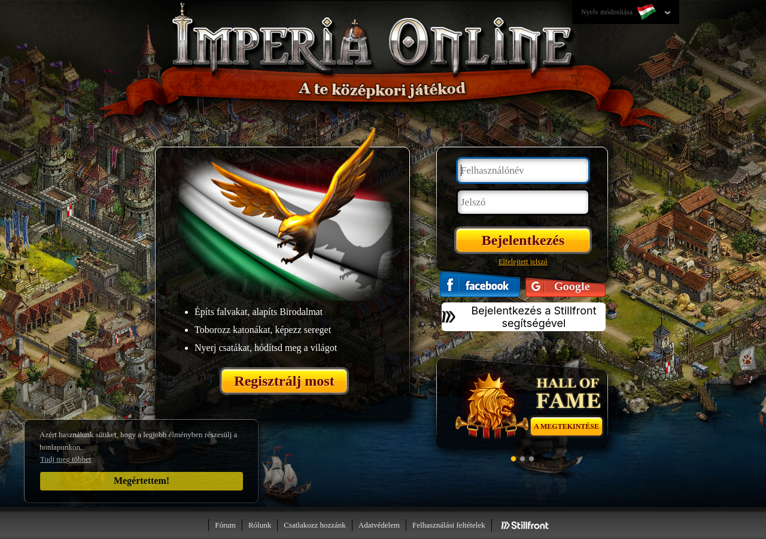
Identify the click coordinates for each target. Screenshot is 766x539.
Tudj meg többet (65, 459)
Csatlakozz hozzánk (315, 524)
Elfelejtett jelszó (523, 262)
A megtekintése (566, 426)
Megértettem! (141, 481)
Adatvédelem (379, 524)
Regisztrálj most (284, 381)
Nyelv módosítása (619, 13)
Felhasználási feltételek (448, 524)
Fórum (225, 524)
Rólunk (259, 524)
